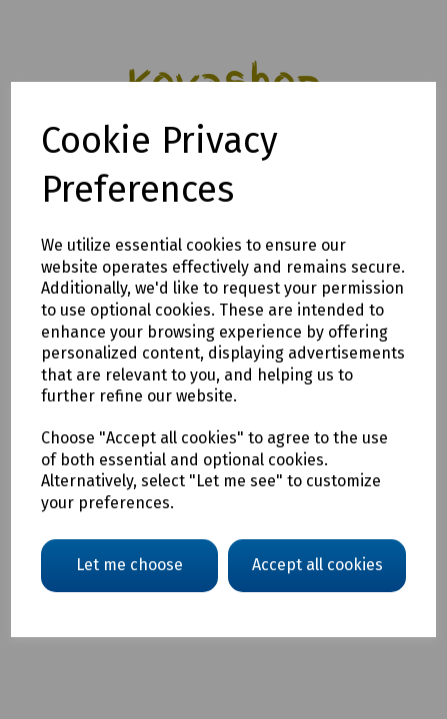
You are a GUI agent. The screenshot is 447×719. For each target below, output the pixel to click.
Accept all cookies (317, 564)
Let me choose (129, 564)
